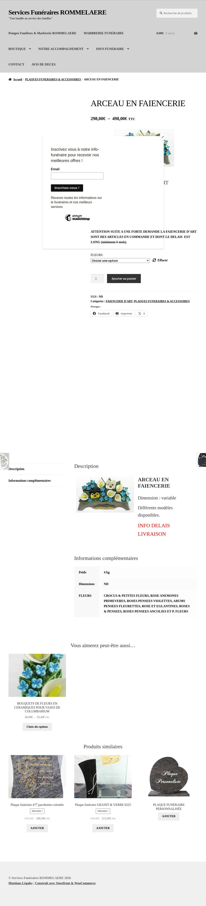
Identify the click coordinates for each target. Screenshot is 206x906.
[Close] (163, 137)
